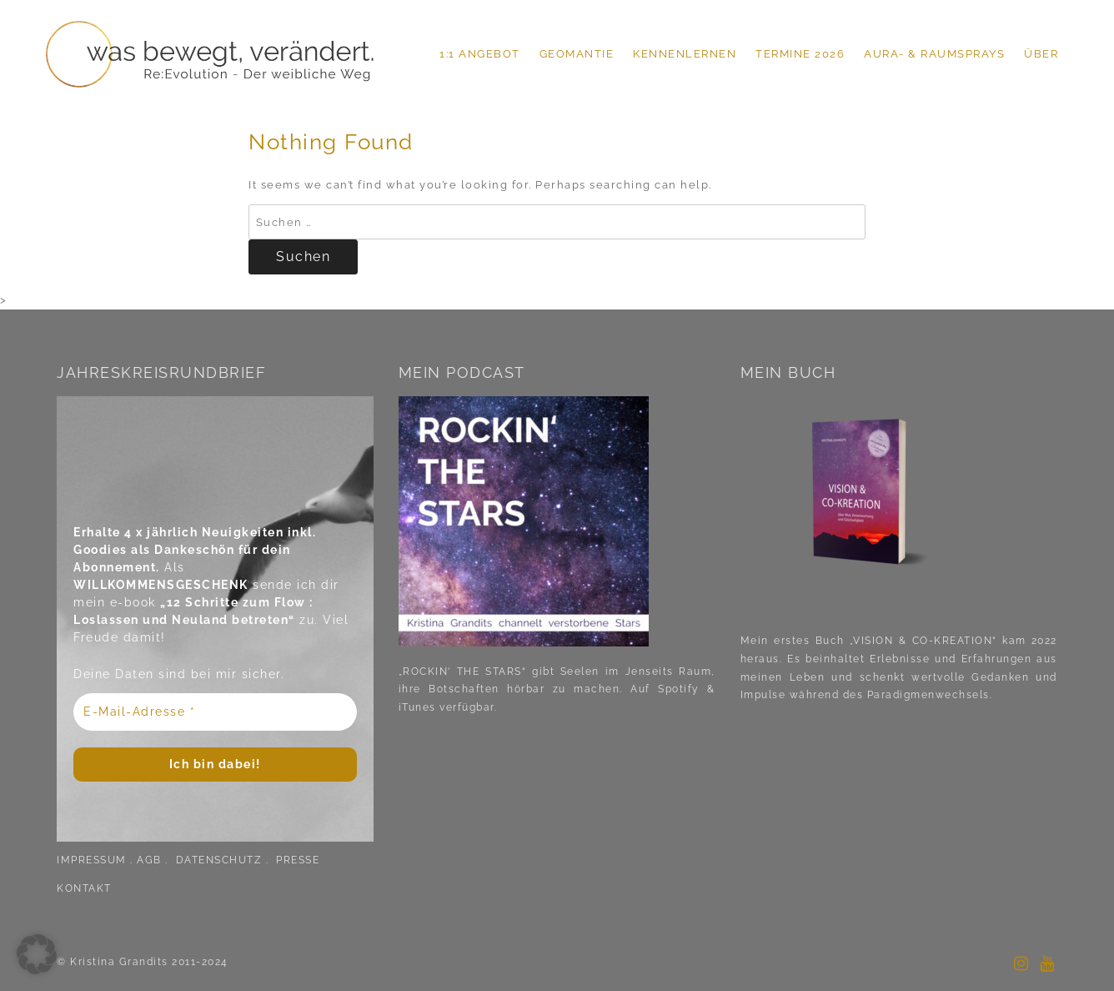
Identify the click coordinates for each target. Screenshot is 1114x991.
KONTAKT (84, 888)
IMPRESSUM (92, 860)
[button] (36, 954)
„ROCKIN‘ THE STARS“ (462, 671)
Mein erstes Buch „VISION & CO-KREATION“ (868, 640)
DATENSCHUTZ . (224, 860)
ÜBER (1041, 54)
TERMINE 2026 (800, 54)
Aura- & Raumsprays (934, 54)
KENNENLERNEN (684, 54)
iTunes (417, 707)
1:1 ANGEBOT (479, 54)
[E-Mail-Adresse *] (215, 712)
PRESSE (297, 860)
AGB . (154, 860)
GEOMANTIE (577, 54)
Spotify (675, 689)
